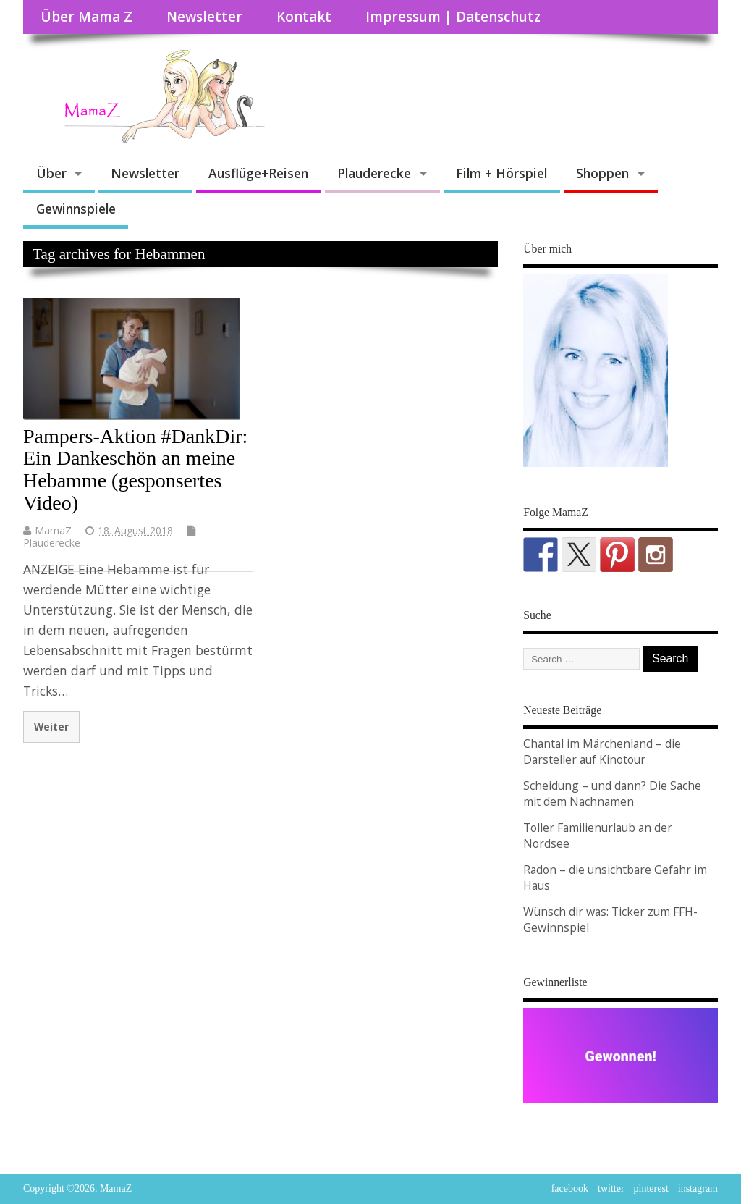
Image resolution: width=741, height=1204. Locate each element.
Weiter (51, 726)
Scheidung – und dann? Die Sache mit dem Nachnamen (612, 793)
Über (51, 173)
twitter (611, 1188)
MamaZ (53, 530)
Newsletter (204, 16)
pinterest (651, 1188)
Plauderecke (374, 173)
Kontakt (303, 16)
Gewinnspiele (76, 208)
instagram (698, 1188)
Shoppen (602, 173)
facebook (569, 1188)
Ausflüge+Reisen (258, 173)
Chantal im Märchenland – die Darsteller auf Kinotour (602, 751)
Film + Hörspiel (501, 173)
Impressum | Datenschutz (453, 16)
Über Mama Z (86, 16)
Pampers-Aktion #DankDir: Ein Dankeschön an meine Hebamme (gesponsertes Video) (135, 469)
